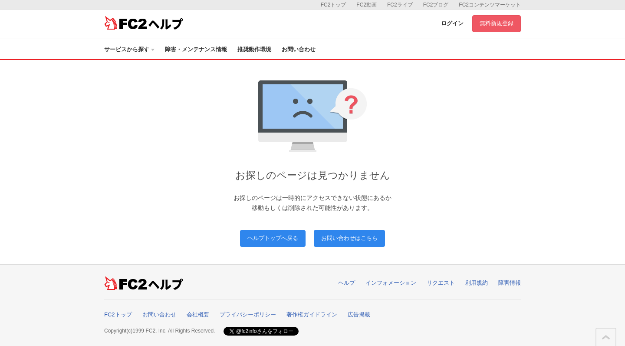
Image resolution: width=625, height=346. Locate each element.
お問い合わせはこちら (349, 238)
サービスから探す (129, 49)
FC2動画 (366, 5)
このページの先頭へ (605, 337)
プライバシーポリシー (248, 314)
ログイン (452, 23)
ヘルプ (346, 282)
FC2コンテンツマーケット (490, 5)
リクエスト (441, 282)
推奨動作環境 (254, 49)
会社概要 (198, 314)
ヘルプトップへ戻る (272, 238)
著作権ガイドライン (311, 314)
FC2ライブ (400, 5)
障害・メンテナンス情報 (196, 49)
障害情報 (509, 282)
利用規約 (476, 282)
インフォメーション (390, 282)
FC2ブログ (436, 5)
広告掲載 (359, 314)
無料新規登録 (496, 23)
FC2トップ (333, 5)
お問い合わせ (299, 49)
